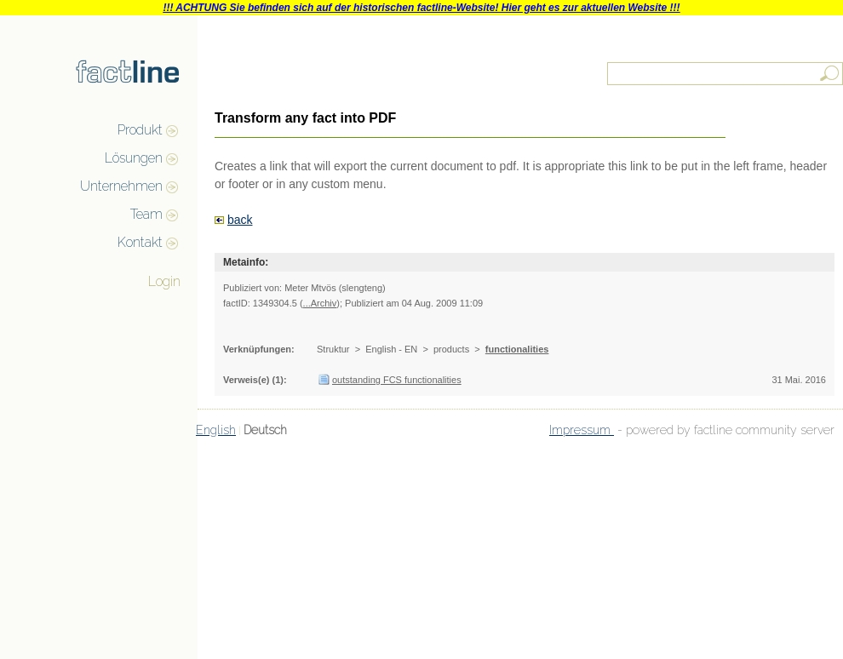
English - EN (391, 349)
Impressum (581, 430)
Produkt (140, 130)
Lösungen (134, 158)
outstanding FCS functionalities (397, 380)
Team (146, 214)
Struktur (333, 349)
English (216, 430)
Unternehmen (121, 186)
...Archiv (320, 303)
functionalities (517, 349)
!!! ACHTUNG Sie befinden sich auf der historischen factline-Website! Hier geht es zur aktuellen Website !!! (421, 8)
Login (164, 281)
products (451, 349)
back (240, 219)
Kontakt (140, 242)
